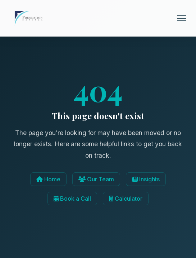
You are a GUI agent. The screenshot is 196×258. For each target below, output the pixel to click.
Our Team (96, 179)
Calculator (125, 198)
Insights (146, 179)
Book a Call (72, 198)
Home (48, 179)
